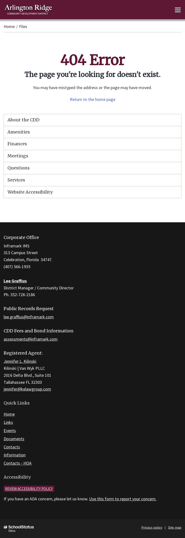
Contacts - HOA (18, 463)
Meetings (17, 156)
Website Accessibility (30, 192)
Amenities (18, 132)
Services (16, 180)
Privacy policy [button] (151, 527)
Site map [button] (174, 527)
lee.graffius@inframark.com (29, 317)
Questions (18, 168)
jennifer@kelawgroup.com (27, 389)
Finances (17, 144)
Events (10, 430)
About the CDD (23, 120)
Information (15, 455)
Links (8, 422)
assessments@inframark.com (31, 339)
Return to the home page (92, 99)
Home (9, 26)
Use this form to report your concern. (122, 499)
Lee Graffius (15, 281)
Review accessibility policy (29, 488)
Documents (14, 438)
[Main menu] (178, 9)
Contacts (12, 447)
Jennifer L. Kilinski (20, 361)
